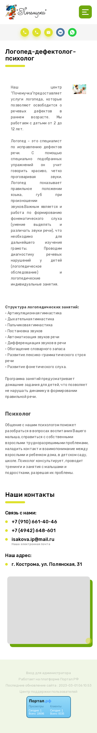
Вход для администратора (48, 673)
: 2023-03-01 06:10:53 (74, 685)
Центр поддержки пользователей (48, 692)
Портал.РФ (69, 679)
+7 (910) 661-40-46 (34, 522)
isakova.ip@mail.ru (33, 539)
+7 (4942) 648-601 (34, 530)
